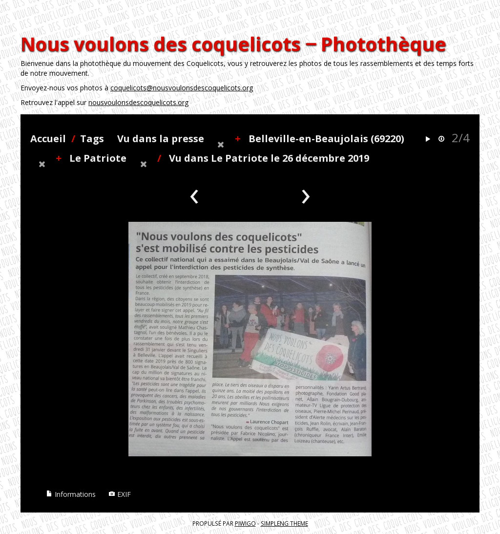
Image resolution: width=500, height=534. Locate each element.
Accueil (48, 138)
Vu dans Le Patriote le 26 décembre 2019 (269, 158)
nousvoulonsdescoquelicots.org (138, 102)
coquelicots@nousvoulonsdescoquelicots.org (181, 87)
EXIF (119, 494)
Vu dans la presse (160, 138)
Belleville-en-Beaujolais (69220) (326, 138)
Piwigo (245, 523)
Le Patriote (97, 158)
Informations (71, 494)
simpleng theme (284, 523)
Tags (92, 138)
